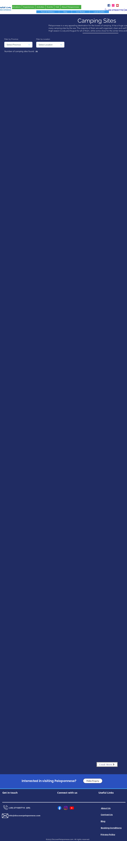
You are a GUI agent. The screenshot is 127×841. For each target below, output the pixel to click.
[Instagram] (113, 5)
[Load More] (107, 764)
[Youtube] (71, 807)
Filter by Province (11, 39)
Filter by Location (43, 39)
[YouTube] (117, 5)
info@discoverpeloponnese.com (24, 815)
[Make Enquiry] (92, 780)
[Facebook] (109, 5)
